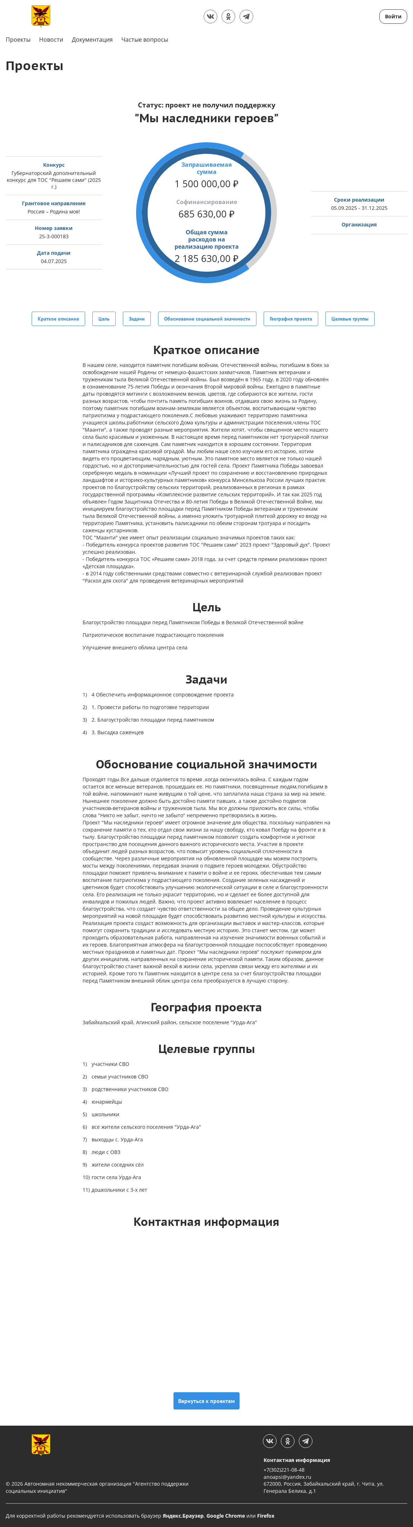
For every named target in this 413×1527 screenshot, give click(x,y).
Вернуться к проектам (206, 1399)
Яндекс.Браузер (183, 1514)
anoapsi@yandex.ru (287, 1475)
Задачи (137, 318)
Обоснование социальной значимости (207, 318)
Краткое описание (58, 318)
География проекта (291, 318)
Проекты (18, 39)
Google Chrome (225, 1514)
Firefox (265, 1514)
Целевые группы (349, 318)
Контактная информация (297, 1458)
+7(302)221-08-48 (284, 1469)
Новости (51, 39)
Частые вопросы (144, 39)
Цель (104, 318)
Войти (393, 16)
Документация (92, 39)
